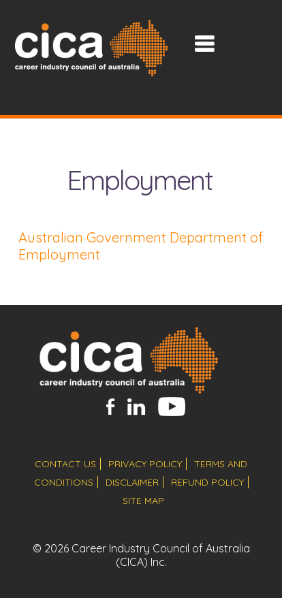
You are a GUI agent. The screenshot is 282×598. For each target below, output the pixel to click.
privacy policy (145, 464)
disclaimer (132, 482)
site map (143, 500)
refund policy (207, 482)
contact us (65, 464)
